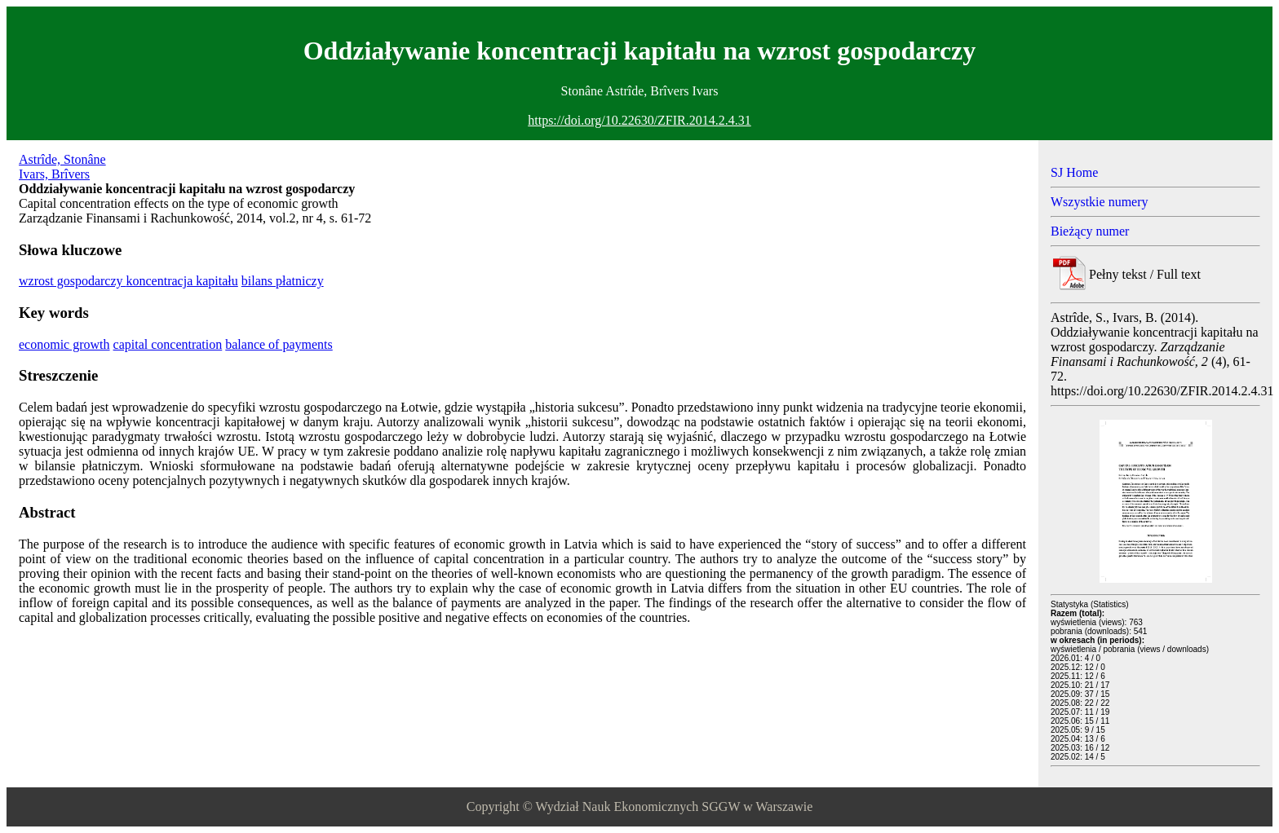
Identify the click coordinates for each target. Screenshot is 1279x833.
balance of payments (279, 344)
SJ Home (1074, 172)
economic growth (64, 344)
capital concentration (168, 344)
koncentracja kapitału (182, 281)
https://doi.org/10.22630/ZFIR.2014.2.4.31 (639, 120)
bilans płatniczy (282, 281)
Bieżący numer (1090, 231)
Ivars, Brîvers (54, 174)
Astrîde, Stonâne (62, 159)
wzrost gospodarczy (72, 281)
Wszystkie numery (1099, 202)
